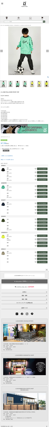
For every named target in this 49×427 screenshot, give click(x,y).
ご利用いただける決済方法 (7, 155)
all (3, 25)
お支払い (24, 292)
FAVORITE (18, 18)
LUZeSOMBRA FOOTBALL (8, 25)
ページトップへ (46, 270)
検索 (44, 22)
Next (47, 51)
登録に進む (6, 150)
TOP (1, 25)
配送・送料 (24, 295)
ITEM (6, 18)
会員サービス (24, 308)
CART (42, 18)
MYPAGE (30, 18)
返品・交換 (24, 299)
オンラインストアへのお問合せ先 (24, 302)
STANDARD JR (16, 25)
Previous (1, 51)
